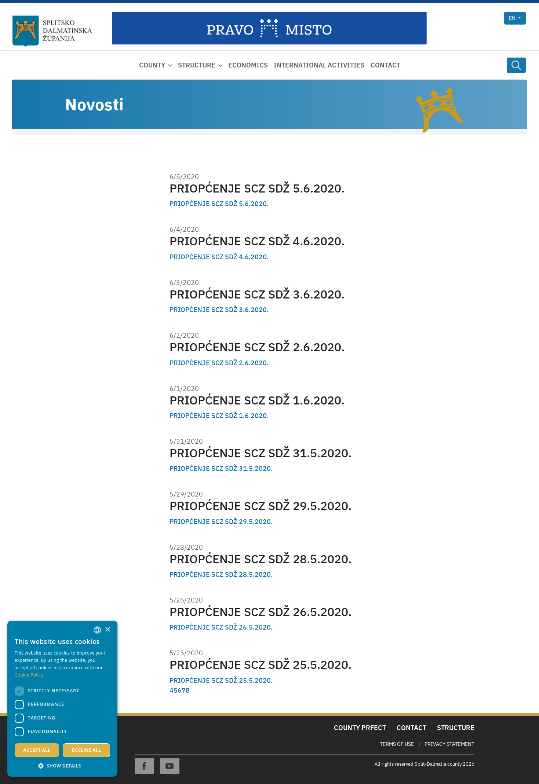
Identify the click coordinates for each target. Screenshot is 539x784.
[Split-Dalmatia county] (52, 31)
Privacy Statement (449, 744)
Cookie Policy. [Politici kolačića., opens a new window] (29, 675)
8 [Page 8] (188, 690)
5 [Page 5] (176, 690)
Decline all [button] (86, 750)
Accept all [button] (37, 750)
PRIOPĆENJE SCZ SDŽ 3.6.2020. (257, 294)
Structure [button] (196, 65)
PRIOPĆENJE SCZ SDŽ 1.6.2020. (257, 400)
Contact (385, 65)
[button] (62, 765)
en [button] (513, 18)
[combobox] (97, 630)
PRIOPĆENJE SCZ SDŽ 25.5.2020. (261, 664)
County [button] (152, 65)
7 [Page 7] (184, 690)
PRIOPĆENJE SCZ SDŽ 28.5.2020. (261, 559)
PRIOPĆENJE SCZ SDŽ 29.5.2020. (261, 505)
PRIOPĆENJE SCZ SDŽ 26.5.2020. (261, 611)
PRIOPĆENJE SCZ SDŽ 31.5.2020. (261, 453)
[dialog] (62, 699)
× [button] (107, 630)
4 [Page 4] (172, 690)
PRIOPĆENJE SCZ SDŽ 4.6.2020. (257, 241)
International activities (319, 65)
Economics (248, 65)
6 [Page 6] (180, 690)
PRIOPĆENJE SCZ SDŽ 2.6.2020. (257, 347)
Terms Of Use (397, 744)
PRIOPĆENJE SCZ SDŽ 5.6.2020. (257, 188)
